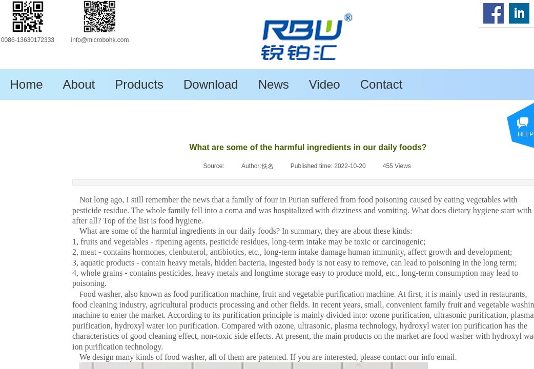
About (79, 84)
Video (324, 84)
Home (26, 84)
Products (139, 84)
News (273, 84)
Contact (381, 84)
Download (210, 84)
